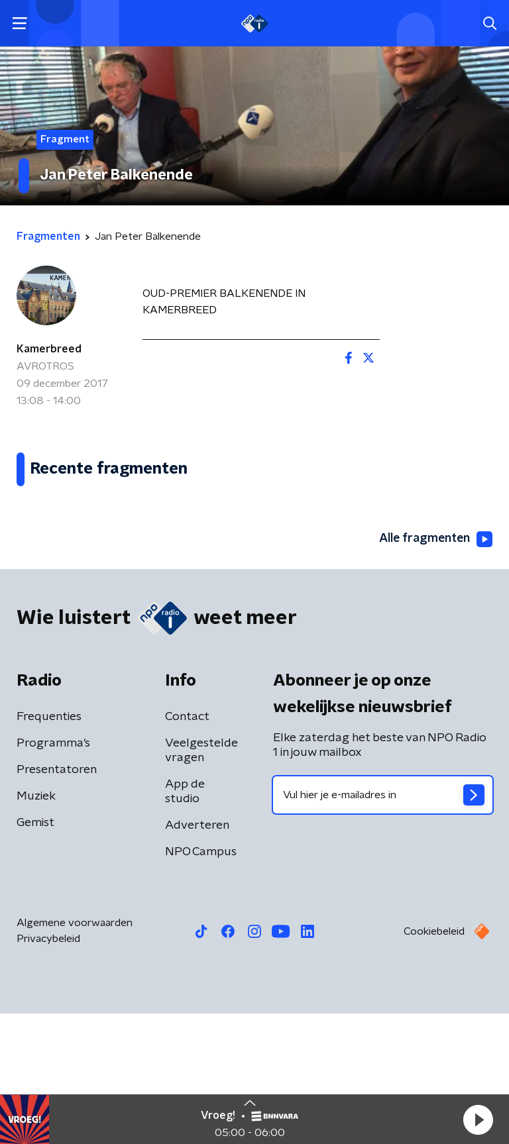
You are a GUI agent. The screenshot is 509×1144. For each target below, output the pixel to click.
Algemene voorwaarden (75, 1053)
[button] (478, 1119)
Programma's (53, 874)
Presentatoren (57, 900)
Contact (187, 847)
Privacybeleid (48, 1069)
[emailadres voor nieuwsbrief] (382, 925)
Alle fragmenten (434, 669)
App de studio (185, 922)
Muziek (36, 927)
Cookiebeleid (434, 1062)
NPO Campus (201, 982)
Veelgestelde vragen (201, 881)
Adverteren (197, 956)
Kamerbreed (49, 349)
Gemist (35, 953)
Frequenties (49, 847)
